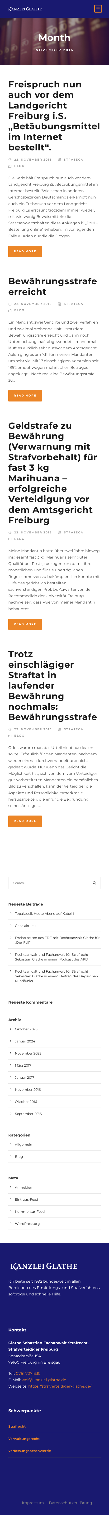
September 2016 (28, 1114)
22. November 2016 (33, 159)
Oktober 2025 (26, 1029)
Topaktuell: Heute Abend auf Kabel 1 (44, 913)
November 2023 (28, 1053)
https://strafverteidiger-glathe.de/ (59, 1386)
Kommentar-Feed (30, 1211)
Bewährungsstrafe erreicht (52, 286)
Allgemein (23, 1144)
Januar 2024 (25, 1041)
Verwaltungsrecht (24, 1439)
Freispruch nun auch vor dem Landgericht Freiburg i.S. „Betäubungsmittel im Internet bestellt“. (54, 116)
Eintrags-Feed (26, 1199)
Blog (19, 166)
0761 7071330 (28, 1373)
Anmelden (23, 1187)
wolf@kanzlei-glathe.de (44, 1380)
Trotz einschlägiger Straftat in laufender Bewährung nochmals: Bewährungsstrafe (52, 685)
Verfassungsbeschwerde (29, 1451)
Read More (25, 251)
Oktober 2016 (26, 1102)
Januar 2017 (24, 1077)
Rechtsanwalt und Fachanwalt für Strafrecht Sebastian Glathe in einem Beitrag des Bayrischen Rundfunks (56, 976)
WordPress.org (27, 1224)
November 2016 (28, 1089)
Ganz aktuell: (25, 926)
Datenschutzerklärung (70, 1503)
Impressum (33, 1503)
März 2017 (23, 1065)
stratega (73, 159)
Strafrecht (17, 1426)
